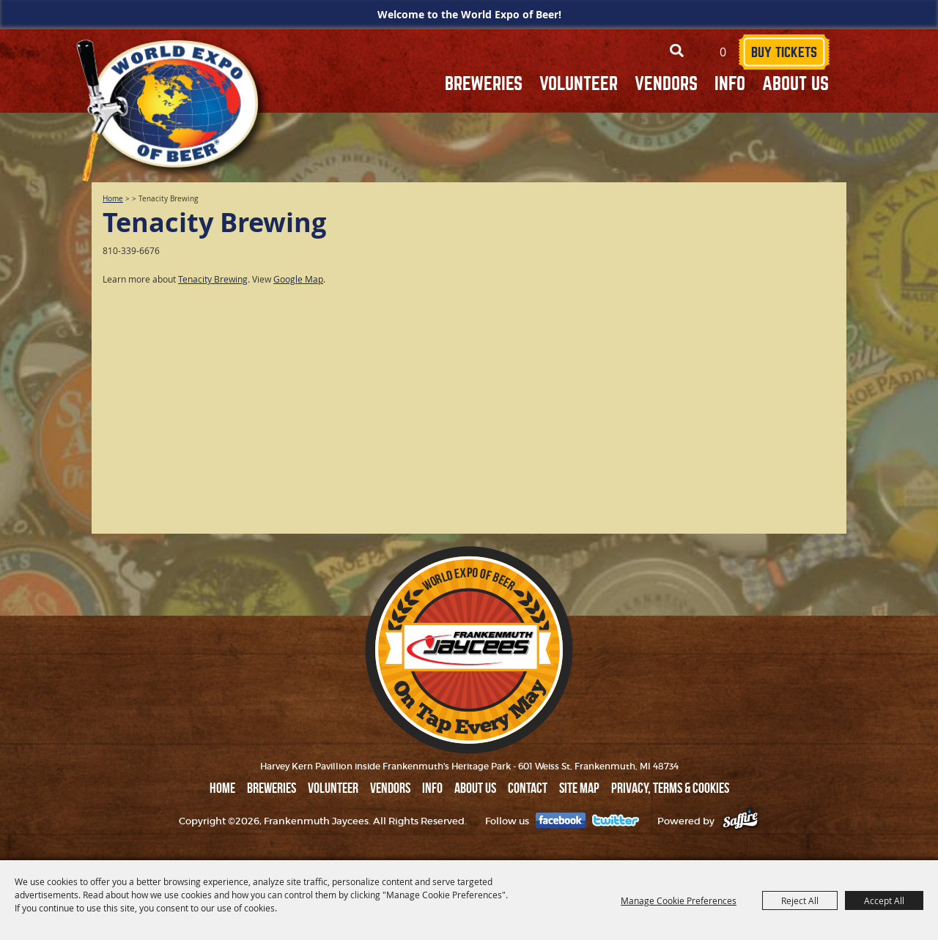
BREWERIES (483, 84)
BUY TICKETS (784, 52)
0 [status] (723, 52)
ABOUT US (795, 84)
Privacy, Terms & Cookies (670, 788)
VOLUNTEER (578, 84)
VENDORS (666, 84)
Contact (527, 788)
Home (113, 199)
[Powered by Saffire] (740, 821)
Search (677, 51)
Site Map (579, 788)
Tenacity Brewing (213, 279)
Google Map (298, 279)
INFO (729, 84)
